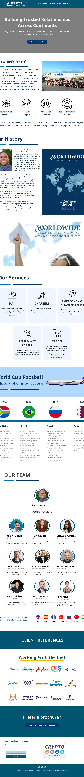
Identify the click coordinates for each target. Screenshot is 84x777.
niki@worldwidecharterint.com (66, 602)
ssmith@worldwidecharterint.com (41, 511)
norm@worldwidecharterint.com (16, 602)
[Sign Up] (16, 756)
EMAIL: (45, 773)
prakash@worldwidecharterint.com (42, 572)
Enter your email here (11, 750)
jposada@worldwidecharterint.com (17, 542)
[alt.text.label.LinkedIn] (45, 767)
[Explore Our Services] (37, 42)
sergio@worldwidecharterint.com (66, 572)
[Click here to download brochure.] (42, 725)
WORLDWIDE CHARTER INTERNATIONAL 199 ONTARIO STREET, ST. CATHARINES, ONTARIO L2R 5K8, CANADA (42, 771)
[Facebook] (39, 767)
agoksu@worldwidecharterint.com (17, 572)
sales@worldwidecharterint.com (41, 542)
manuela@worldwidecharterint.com (67, 542)
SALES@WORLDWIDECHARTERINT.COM (56, 773)
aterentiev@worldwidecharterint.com (42, 602)
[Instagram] (42, 767)
